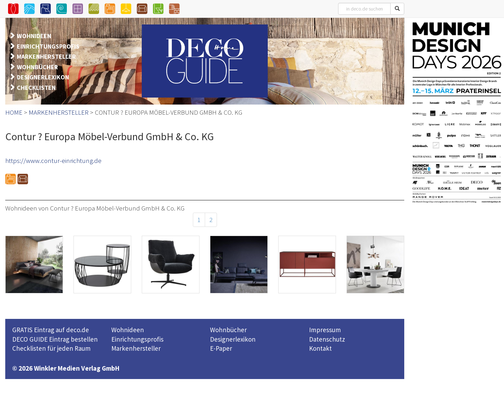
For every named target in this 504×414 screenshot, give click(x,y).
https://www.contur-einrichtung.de (53, 160)
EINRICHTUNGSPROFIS (48, 46)
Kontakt (320, 348)
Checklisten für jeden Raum (51, 348)
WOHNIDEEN (34, 36)
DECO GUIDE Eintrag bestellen (55, 339)
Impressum (325, 330)
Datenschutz (327, 339)
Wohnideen (127, 330)
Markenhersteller (136, 348)
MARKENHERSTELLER (46, 56)
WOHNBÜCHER (37, 67)
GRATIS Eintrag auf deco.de (50, 330)
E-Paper (221, 348)
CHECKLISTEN (36, 88)
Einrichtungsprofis (137, 339)
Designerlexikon (232, 339)
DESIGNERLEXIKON (43, 77)
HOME (13, 112)
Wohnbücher (228, 330)
